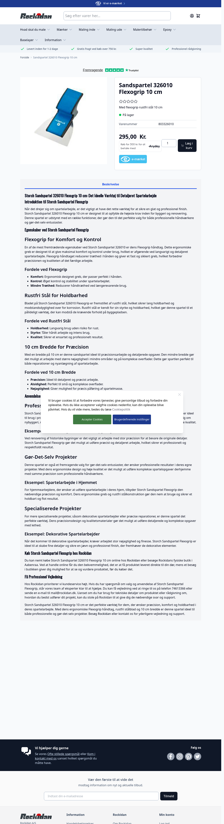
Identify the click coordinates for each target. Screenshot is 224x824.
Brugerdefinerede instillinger (131, 419)
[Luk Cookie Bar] (179, 394)
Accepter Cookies (92, 419)
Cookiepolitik (121, 409)
